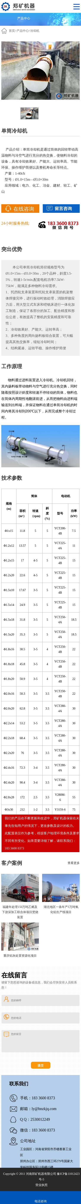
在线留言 (14, 1201)
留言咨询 (63, 208)
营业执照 (41, 1185)
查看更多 (74, 863)
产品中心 (23, 30)
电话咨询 (41, 1201)
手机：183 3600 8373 (37, 1098)
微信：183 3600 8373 (37, 1130)
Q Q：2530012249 (35, 1119)
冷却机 (34, 30)
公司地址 (28, 1141)
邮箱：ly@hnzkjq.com (38, 1109)
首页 (12, 30)
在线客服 (68, 1201)
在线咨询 (23, 209)
